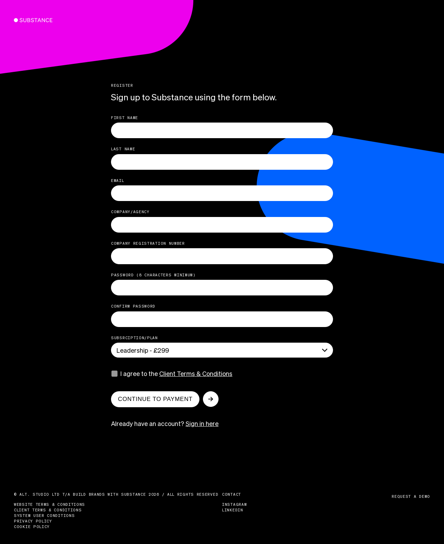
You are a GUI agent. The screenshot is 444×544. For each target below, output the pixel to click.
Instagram (234, 504)
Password (153, 275)
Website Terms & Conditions (49, 504)
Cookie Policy (32, 527)
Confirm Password (133, 306)
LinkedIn (232, 510)
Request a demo (411, 496)
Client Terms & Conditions (195, 373)
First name (124, 117)
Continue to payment (155, 399)
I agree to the (176, 373)
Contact (231, 494)
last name (123, 149)
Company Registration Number (148, 243)
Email (117, 180)
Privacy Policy (33, 521)
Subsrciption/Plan (134, 337)
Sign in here (202, 423)
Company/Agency (130, 211)
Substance (28, 20)
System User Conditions (44, 515)
